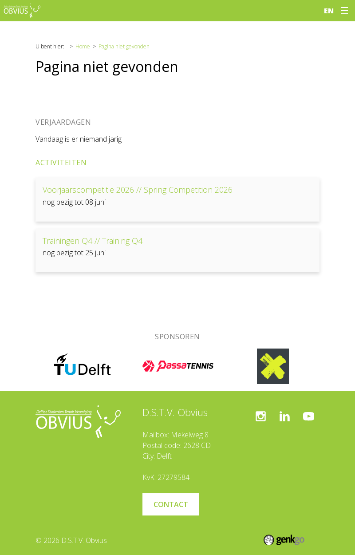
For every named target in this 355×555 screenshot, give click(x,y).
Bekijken (178, 200)
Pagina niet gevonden (124, 46)
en (329, 11)
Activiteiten (61, 162)
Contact (171, 504)
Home (82, 46)
